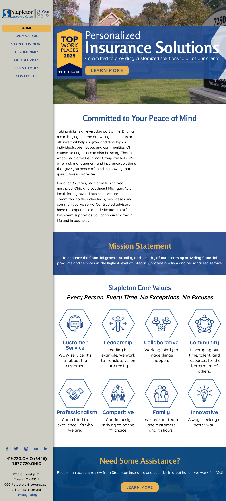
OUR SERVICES (26, 60)
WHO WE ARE (27, 36)
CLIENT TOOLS (26, 68)
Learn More (107, 70)
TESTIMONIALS (26, 52)
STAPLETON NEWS (27, 44)
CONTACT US (27, 76)
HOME (27, 28)
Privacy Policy (26, 495)
